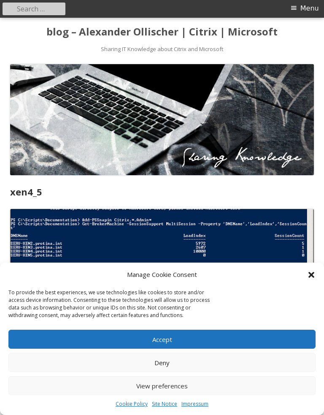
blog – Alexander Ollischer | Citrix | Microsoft (162, 31)
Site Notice (164, 403)
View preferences (162, 386)
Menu (309, 8)
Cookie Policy (132, 403)
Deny (162, 362)
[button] (311, 275)
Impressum (194, 403)
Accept (162, 339)
